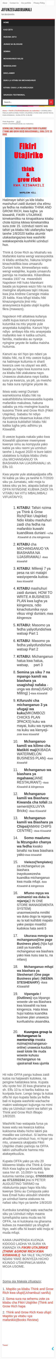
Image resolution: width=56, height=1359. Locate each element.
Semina (6, 51)
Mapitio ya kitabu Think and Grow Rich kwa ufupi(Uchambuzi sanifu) (28, 1291)
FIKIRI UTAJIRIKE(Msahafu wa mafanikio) (18, 124)
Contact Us (14, 3)
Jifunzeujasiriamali (16, 10)
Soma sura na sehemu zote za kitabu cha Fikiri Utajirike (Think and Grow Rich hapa (28, 1302)
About (5, 3)
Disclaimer (9, 73)
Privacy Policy (39, 3)
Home (6, 22)
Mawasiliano (9, 66)
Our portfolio (26, 3)
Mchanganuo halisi (13, 59)
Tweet (5, 1345)
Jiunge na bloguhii (12, 44)
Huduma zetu (10, 37)
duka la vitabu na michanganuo (19, 80)
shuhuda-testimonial (14, 95)
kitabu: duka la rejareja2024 (18, 88)
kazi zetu (8, 30)
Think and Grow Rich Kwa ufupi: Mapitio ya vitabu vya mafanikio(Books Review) (27, 1316)
